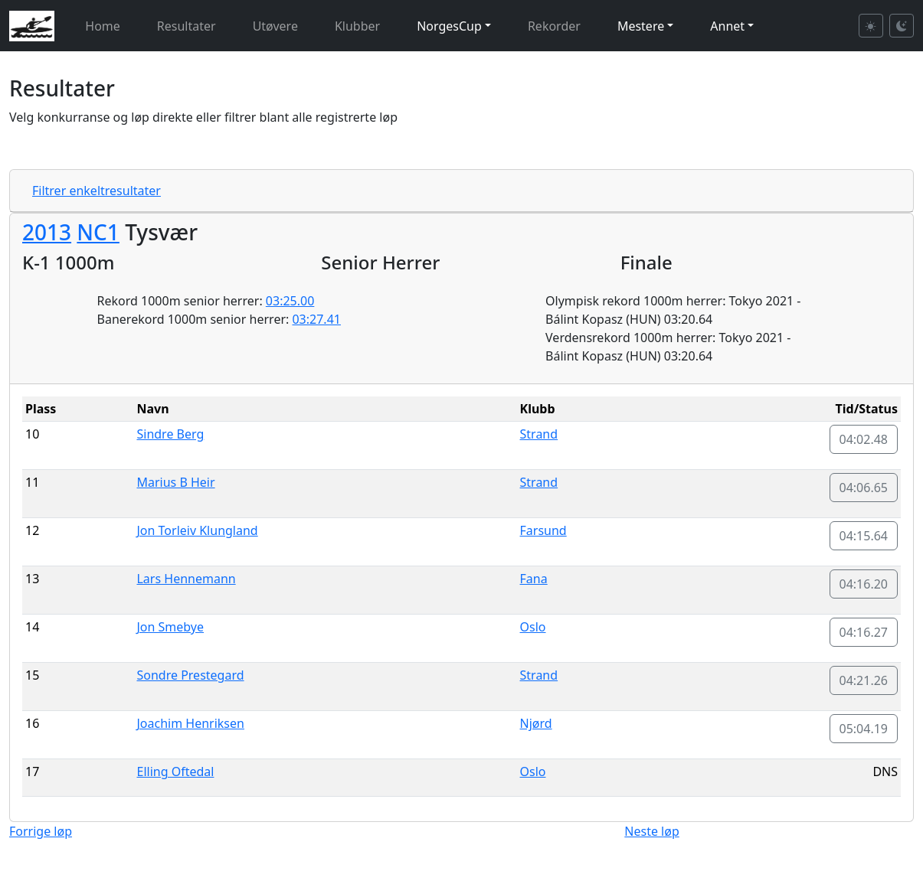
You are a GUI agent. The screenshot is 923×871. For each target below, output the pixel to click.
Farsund (543, 530)
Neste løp (651, 831)
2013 (46, 231)
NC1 (98, 231)
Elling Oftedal (175, 771)
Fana (534, 578)
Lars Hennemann (185, 578)
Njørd (536, 723)
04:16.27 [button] (864, 632)
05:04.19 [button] (864, 728)
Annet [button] (727, 26)
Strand (539, 434)
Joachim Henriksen (190, 723)
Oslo (533, 626)
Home (102, 26)
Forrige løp (40, 831)
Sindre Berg (170, 434)
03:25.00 (290, 300)
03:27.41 (316, 319)
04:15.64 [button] (864, 535)
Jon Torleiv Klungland (196, 530)
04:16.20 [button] (864, 584)
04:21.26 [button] (864, 680)
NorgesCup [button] (449, 26)
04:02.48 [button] (864, 439)
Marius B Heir (175, 482)
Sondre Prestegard (190, 675)
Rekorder (554, 26)
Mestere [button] (640, 26)
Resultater (186, 26)
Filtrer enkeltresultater (96, 190)
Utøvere (275, 26)
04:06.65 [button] (864, 487)
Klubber (357, 26)
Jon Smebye (170, 626)
